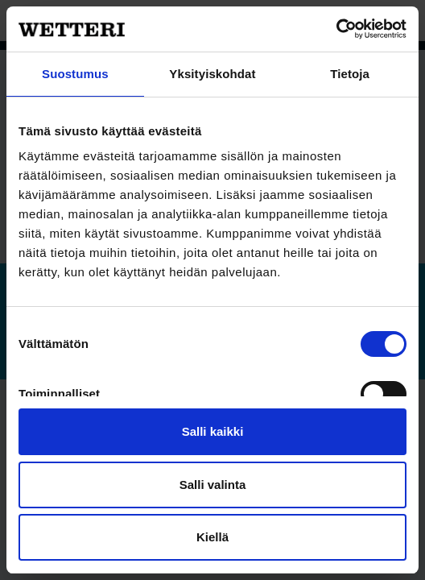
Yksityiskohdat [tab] (212, 74)
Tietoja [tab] (349, 74)
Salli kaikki (213, 431)
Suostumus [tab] (75, 74)
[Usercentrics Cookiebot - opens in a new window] (336, 29)
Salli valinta (212, 484)
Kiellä (212, 537)
